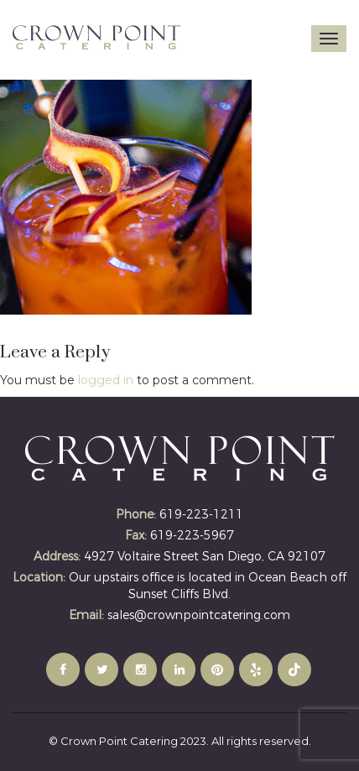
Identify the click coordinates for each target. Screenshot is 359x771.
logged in (105, 380)
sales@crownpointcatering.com (198, 615)
